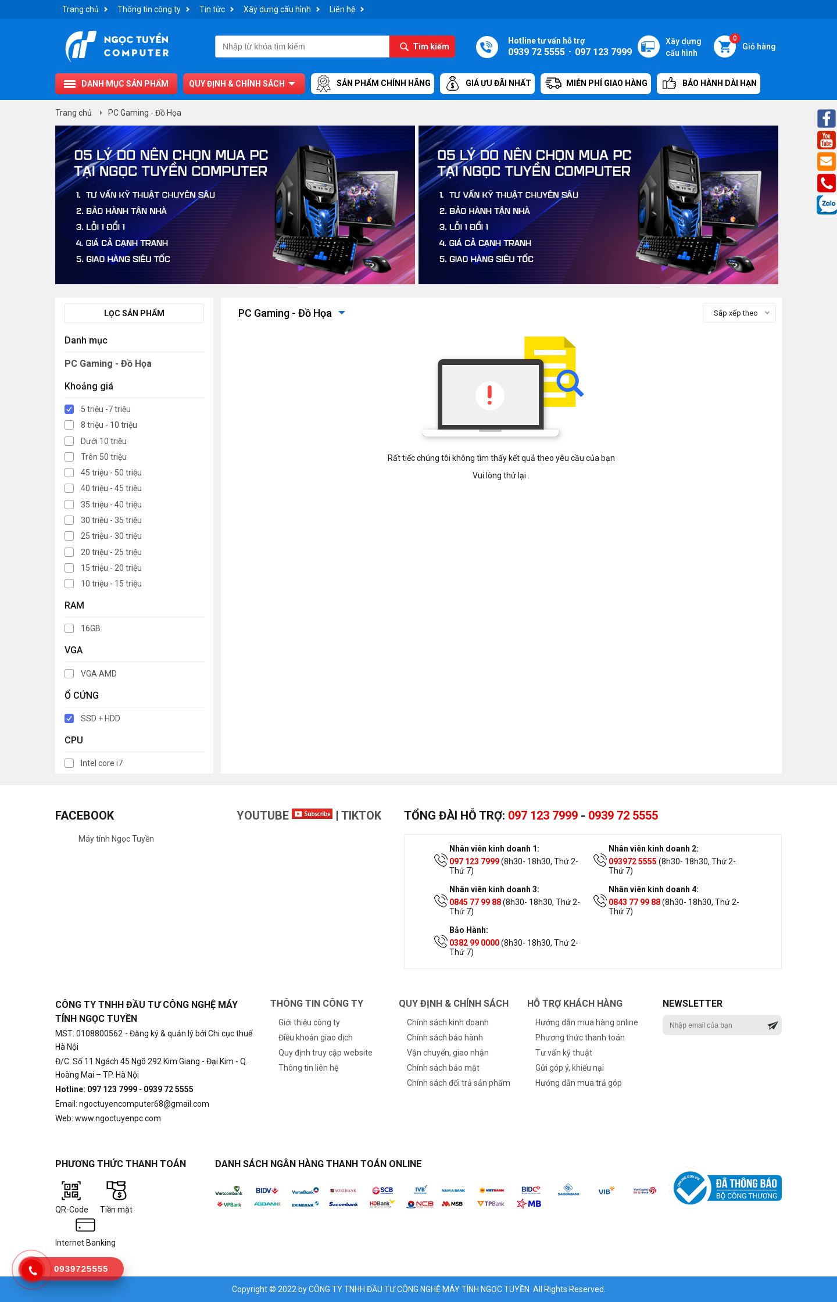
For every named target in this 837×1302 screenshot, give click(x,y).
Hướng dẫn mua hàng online (586, 1022)
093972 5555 (633, 861)
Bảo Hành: (468, 930)
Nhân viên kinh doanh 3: (494, 889)
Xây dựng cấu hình (277, 9)
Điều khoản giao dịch (315, 1037)
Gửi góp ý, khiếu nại (569, 1067)
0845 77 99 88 (475, 902)
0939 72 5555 (623, 815)
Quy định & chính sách (237, 83)
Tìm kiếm (431, 46)
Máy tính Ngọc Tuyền (116, 838)
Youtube (284, 815)
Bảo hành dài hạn (708, 83)
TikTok (361, 815)
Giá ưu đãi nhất (487, 83)
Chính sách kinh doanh (448, 1022)
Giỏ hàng (752, 43)
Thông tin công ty (149, 9)
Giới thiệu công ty (309, 1022)
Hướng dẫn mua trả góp (578, 1083)
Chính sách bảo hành (445, 1037)
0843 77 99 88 (634, 902)
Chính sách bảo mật (443, 1067)
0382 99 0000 (474, 942)
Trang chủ (80, 9)
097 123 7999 (543, 815)
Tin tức (212, 9)
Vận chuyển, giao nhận (448, 1052)
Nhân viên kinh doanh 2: (654, 848)
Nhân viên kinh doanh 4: (654, 889)
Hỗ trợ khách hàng (575, 1003)
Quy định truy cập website (325, 1052)
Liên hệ (342, 9)
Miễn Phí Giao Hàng (596, 83)
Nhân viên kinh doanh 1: (494, 848)
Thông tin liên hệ (308, 1067)
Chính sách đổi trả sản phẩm (458, 1083)
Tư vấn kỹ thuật (563, 1052)
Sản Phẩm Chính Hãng (372, 83)
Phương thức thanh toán (580, 1037)
